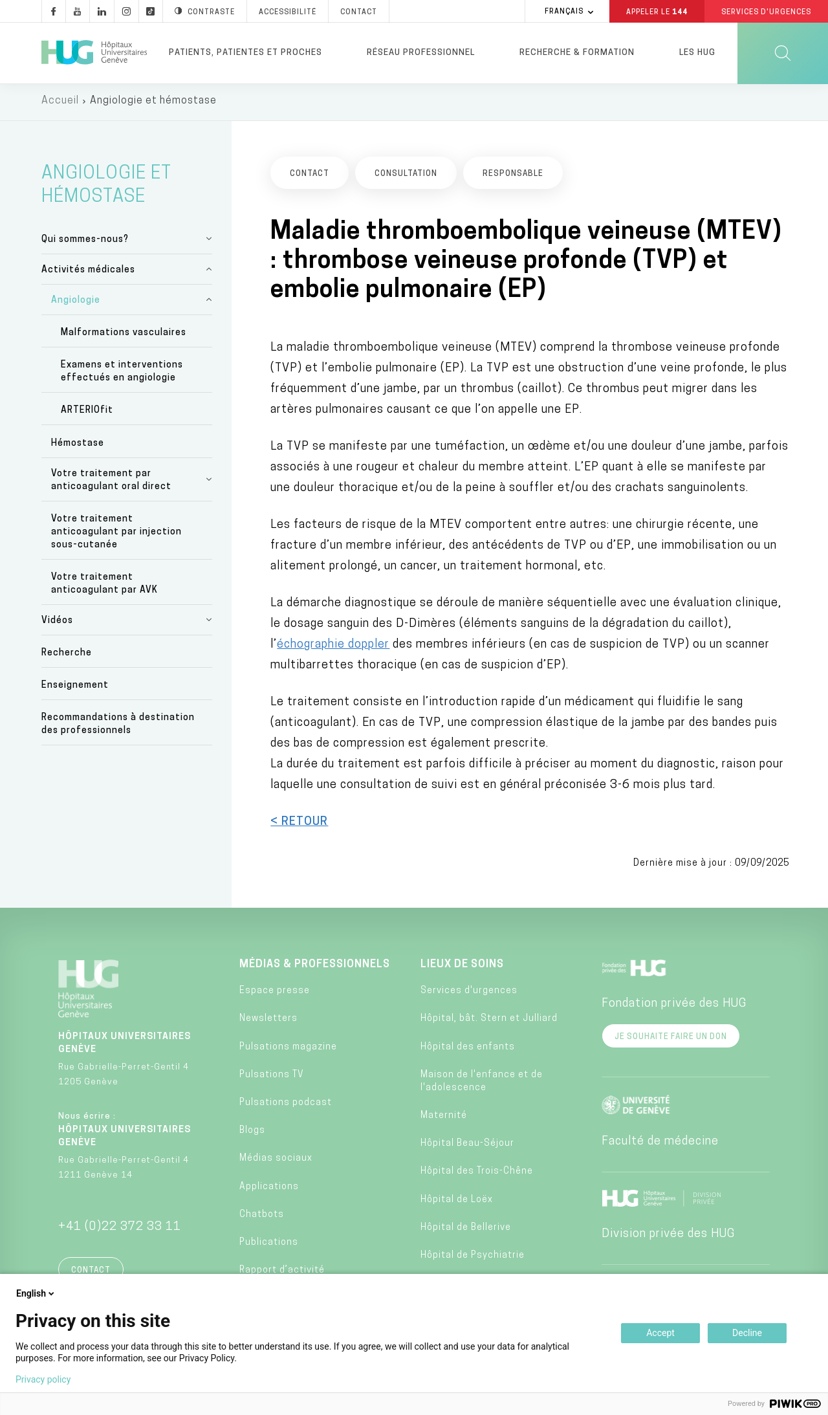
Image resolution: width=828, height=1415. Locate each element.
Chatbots (261, 1217)
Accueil (60, 103)
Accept (660, 1333)
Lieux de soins (462, 967)
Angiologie (75, 303)
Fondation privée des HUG (674, 1006)
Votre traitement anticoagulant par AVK (104, 586)
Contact (91, 1273)
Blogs (252, 1134)
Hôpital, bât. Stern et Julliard (489, 1022)
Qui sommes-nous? (85, 242)
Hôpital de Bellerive (465, 1230)
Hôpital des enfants (467, 1050)
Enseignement (75, 689)
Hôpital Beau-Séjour (467, 1147)
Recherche (66, 656)
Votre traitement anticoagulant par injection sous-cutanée (116, 535)
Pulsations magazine (288, 1050)
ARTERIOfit (87, 414)
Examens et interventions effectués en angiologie (122, 375)
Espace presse (274, 994)
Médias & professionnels (314, 967)
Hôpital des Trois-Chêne (476, 1174)
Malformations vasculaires (123, 335)
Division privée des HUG (668, 1237)
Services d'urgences (469, 994)
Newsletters (268, 1022)
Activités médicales (88, 273)
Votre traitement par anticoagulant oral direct (111, 483)
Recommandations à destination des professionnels (118, 727)
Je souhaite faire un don (671, 1040)
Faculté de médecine (660, 1144)
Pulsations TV (271, 1077)
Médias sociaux (275, 1162)
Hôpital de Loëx (456, 1202)
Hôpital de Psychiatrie (472, 1258)
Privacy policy (43, 1379)
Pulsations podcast (285, 1105)
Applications (269, 1189)
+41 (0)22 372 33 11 (119, 1229)
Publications (268, 1245)
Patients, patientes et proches (245, 53)
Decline (747, 1333)
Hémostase (77, 446)
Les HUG (697, 53)
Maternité (443, 1118)
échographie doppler (333, 647)
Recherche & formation (577, 53)
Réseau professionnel (421, 53)
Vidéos (57, 623)
